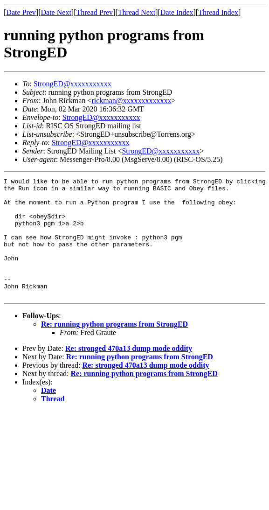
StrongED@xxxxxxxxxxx (72, 84)
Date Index (176, 12)
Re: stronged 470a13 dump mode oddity (128, 372)
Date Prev (21, 12)
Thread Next (136, 12)
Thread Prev (94, 12)
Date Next (56, 12)
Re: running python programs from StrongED (114, 348)
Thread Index (218, 12)
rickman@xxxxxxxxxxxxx (131, 101)
